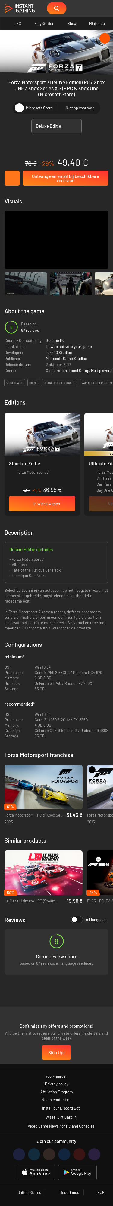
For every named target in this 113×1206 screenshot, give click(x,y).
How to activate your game (69, 346)
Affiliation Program (56, 1091)
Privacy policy (56, 1084)
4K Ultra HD (14, 383)
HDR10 (33, 383)
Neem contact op (56, 1099)
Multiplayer (100, 370)
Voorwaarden (56, 1076)
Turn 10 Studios (59, 352)
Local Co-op (79, 370)
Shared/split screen (60, 383)
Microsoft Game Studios (66, 358)
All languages (89, 919)
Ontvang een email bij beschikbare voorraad (65, 178)
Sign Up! (56, 1052)
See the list (55, 340)
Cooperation (56, 370)
